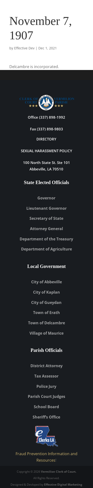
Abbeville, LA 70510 (46, 169)
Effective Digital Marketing (63, 484)
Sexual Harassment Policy (46, 150)
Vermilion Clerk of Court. (58, 472)
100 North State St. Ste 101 (46, 162)
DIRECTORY (46, 139)
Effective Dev (24, 48)
